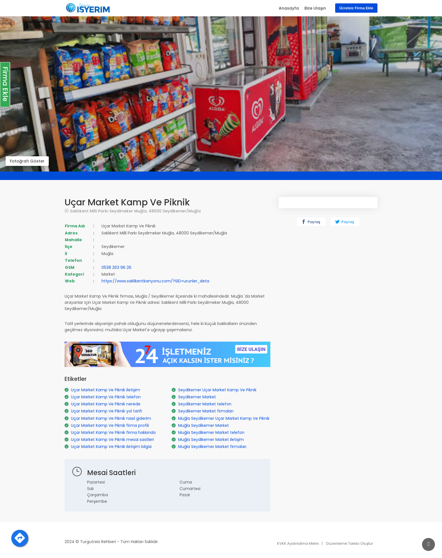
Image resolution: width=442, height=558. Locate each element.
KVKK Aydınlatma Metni (298, 543)
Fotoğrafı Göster (27, 161)
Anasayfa (289, 8)
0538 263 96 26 (116, 267)
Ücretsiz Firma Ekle (356, 8)
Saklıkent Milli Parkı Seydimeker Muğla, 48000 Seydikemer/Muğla (135, 211)
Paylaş (310, 222)
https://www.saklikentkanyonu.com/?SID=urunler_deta (155, 281)
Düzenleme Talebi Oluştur (349, 543)
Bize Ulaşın (315, 8)
